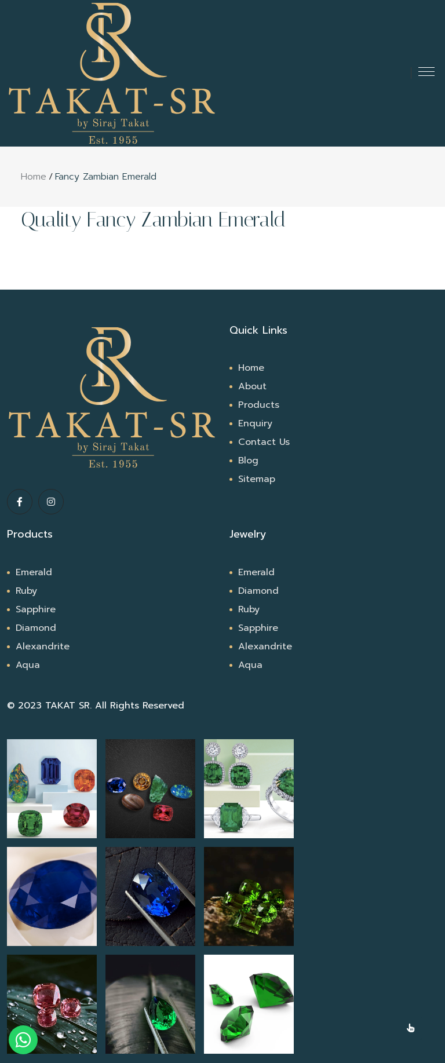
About (252, 386)
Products (258, 405)
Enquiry (255, 423)
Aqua (28, 665)
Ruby (26, 591)
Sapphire (36, 609)
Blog (248, 460)
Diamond (36, 628)
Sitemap (256, 479)
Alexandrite (43, 646)
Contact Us (264, 442)
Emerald (34, 572)
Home (33, 177)
